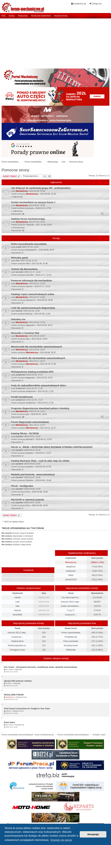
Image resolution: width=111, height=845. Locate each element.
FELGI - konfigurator (22, 486)
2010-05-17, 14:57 (43, 453)
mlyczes (17, 610)
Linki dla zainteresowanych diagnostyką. (33, 308)
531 (93, 575)
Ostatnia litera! (17, 641)
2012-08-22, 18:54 (39, 339)
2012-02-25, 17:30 (45, 391)
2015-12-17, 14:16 (43, 275)
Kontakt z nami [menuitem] (99, 735)
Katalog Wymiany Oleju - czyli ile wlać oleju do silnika (40, 461)
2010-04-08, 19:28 (40, 492)
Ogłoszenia (17, 197)
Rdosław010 (31, 250)
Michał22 (30, 439)
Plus (28, 492)
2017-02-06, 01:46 (40, 263)
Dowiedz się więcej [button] (61, 840)
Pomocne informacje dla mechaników (31, 280)
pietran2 (8, 711)
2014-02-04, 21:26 (48, 194)
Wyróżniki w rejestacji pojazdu (27, 499)
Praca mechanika (70, 641)
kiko (28, 339)
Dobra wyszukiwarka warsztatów (29, 244)
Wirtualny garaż (19, 257)
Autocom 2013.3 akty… (71, 602)
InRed (70, 575)
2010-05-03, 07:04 (43, 467)
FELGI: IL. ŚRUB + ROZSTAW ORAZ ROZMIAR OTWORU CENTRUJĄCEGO (51, 447)
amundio (19, 272)
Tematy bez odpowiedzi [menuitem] (41, 16)
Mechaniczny (22, 191)
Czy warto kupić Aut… (70, 597)
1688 (93, 562)
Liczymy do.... (71, 615)
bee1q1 (19, 311)
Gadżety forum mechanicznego (28, 219)
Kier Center (9, 669)
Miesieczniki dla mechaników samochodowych (36, 346)
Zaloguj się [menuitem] (95, 3)
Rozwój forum (19, 228)
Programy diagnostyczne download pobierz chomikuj (40, 408)
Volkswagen (17, 683)
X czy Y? (70, 610)
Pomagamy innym (17, 650)
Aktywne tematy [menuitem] (60, 16)
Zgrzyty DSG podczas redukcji (18, 681)
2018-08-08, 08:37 (46, 250)
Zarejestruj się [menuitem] (78, 3)
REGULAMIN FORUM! (14, 695)
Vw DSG (8, 683)
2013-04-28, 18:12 (44, 325)
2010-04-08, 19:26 (40, 505)
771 (93, 566)
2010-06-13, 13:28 (44, 439)
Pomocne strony (15, 170)
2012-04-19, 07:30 (48, 364)
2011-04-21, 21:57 (48, 428)
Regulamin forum (21, 697)
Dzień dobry (9, 722)
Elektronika (70, 650)
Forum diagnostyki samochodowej (30, 422)
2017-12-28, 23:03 (44, 225)
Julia (17, 606)
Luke (17, 602)
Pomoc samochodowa (70, 633)
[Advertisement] (55, 42)
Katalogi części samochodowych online (32, 294)
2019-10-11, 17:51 (43, 208)
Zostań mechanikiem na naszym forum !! (33, 202)
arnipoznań (20, 375)
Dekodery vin (18, 319)
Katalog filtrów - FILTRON (25, 433)
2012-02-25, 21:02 (44, 378)
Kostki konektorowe (22, 397)
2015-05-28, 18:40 (45, 300)
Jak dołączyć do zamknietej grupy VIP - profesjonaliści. (41, 188)
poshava (29, 208)
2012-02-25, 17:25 (45, 403)
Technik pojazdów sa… (17, 645)
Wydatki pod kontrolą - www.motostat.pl (33, 474)
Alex (18, 261)
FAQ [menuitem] (3, 16)
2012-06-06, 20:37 (48, 352)
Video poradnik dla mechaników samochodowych (38, 358)
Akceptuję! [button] (93, 834)
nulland (17, 597)
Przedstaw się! (71, 637)
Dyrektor (19, 436)
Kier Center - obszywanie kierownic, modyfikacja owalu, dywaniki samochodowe (40, 667)
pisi (27, 414)
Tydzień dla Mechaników (24, 269)
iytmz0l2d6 (17, 615)
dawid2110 (70, 567)
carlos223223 (71, 579)
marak (18, 247)
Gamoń (29, 286)
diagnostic (30, 325)
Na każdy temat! (71, 645)
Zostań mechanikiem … (71, 606)
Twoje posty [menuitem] (23, 16)
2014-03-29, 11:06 (42, 314)
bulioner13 (30, 300)
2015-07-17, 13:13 (42, 286)
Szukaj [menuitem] (11, 16)
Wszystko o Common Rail (25, 333)
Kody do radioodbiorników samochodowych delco (38, 385)
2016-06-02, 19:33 (39, 414)
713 (93, 571)
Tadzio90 (30, 225)
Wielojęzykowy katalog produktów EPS (32, 372)
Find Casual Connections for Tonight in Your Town (27, 709)
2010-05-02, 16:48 (43, 480)
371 (93, 579)
